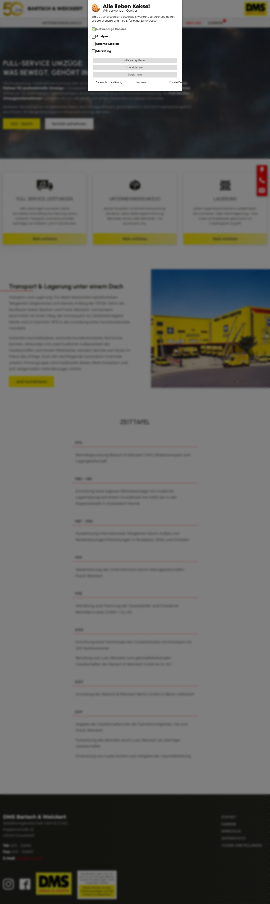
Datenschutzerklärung (106, 82)
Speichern (135, 74)
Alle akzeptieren (135, 60)
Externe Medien (107, 44)
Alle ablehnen (135, 67)
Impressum (135, 82)
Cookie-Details (164, 82)
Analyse (102, 36)
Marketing (103, 51)
